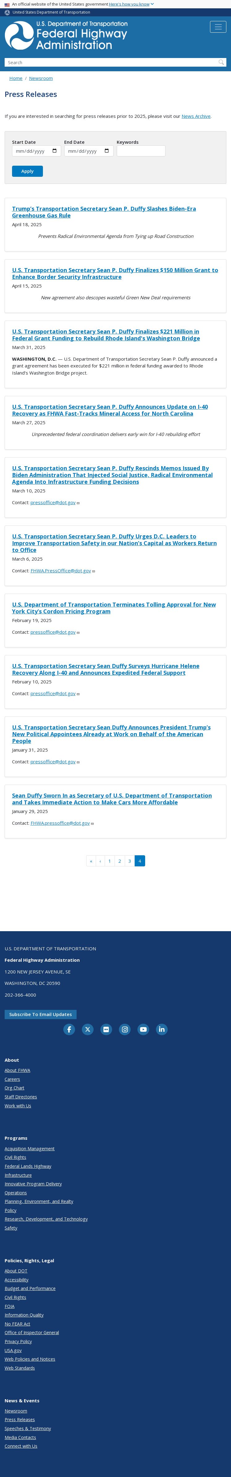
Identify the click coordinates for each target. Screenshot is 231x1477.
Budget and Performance (30, 1288)
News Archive (196, 116)
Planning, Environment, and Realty (39, 1201)
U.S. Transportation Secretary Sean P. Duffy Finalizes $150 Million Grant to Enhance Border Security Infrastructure (115, 273)
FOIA (10, 1306)
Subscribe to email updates (40, 1014)
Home (16, 78)
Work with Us (18, 1106)
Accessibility (16, 1280)
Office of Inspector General (32, 1332)
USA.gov (13, 1350)
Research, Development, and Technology (46, 1219)
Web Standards (20, 1368)
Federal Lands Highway (28, 1166)
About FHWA (17, 1070)
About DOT (16, 1271)
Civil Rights (15, 1157)
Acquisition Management (30, 1148)
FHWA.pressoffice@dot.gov (62, 823)
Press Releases (20, 1419)
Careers (12, 1079)
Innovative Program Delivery (33, 1184)
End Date (74, 142)
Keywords (128, 142)
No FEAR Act (17, 1324)
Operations (16, 1193)
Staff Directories (21, 1097)
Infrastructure (18, 1175)
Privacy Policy (18, 1341)
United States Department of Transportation (51, 12)
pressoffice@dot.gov (55, 502)
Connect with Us (21, 1446)
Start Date (24, 142)
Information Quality (24, 1315)
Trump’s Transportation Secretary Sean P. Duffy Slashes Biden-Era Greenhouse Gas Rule (104, 212)
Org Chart (14, 1088)
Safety (11, 1228)
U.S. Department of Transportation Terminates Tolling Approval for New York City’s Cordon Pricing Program (114, 608)
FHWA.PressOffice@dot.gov (63, 570)
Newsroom (41, 78)
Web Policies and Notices (30, 1359)
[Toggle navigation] (218, 27)
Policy (10, 1210)
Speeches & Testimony (28, 1428)
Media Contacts (20, 1437)
